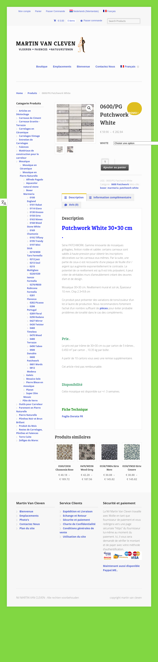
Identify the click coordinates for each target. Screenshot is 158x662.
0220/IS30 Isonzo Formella (33, 277)
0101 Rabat (36, 204)
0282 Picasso (37, 302)
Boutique (41, 66)
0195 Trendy (36, 241)
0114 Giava (36, 208)
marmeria (113, 187)
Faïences (24, 146)
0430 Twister (37, 324)
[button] (89, 108)
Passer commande (93, 20)
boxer (103, 187)
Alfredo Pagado (34, 179)
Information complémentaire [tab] (112, 197)
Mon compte (24, 11)
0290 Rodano (37, 317)
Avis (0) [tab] (73, 204)
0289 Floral (36, 313)
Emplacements (62, 66)
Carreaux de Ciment (30, 118)
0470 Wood (36, 335)
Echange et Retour (75, 515)
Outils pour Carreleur (31, 404)
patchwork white (129, 187)
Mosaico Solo (33, 378)
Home (19, 93)
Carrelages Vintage (29, 136)
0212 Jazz (35, 259)
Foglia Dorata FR (72, 416)
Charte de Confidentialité (79, 524)
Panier (38, 11)
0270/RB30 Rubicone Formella (34, 288)
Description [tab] (76, 197)
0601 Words (36, 364)
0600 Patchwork (120, 184)
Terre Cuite (25, 436)
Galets (29, 375)
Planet (29, 389)
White (104, 143)
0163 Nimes (36, 219)
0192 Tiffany (36, 237)
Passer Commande (55, 11)
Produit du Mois (28, 425)
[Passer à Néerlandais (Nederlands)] (84, 11)
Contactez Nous (105, 66)
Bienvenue (83, 66)
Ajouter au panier (114, 167)
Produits (32, 93)
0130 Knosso (36, 212)
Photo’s (24, 519)
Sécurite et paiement (76, 519)
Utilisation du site (74, 536)
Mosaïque (24, 161)
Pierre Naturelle (28, 415)
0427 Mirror (36, 320)
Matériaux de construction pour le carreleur (27, 154)
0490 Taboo (36, 346)
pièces (104, 308)
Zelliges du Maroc (28, 440)
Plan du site (27, 528)
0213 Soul (35, 262)
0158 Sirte (35, 215)
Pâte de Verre (30, 400)
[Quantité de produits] (105, 162)
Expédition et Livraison (77, 511)
